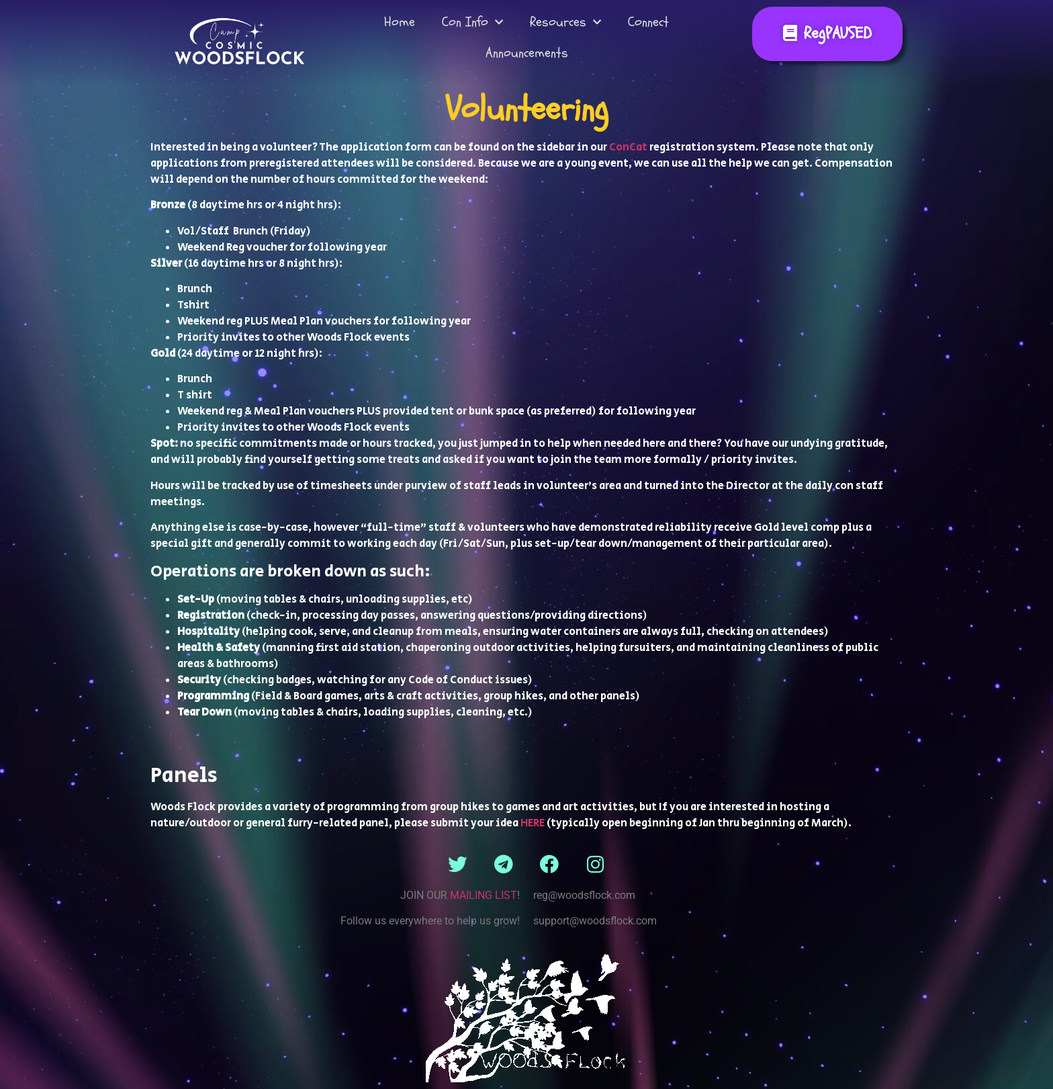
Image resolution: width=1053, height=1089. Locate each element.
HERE (532, 823)
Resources (565, 22)
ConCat (628, 147)
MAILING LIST (483, 894)
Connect (648, 22)
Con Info (472, 22)
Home (399, 22)
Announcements (527, 53)
